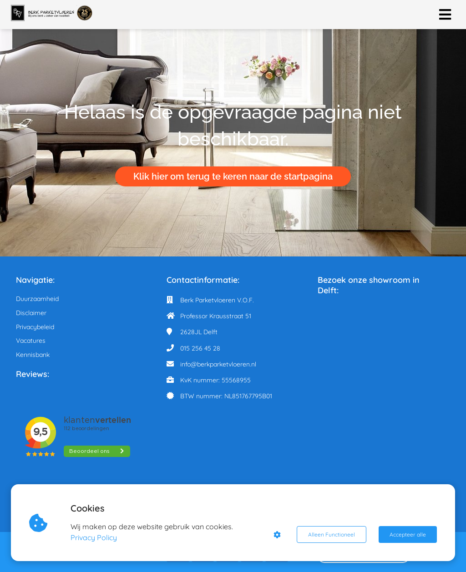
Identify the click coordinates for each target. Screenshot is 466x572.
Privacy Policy (94, 537)
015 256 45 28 (200, 348)
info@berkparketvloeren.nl (218, 364)
